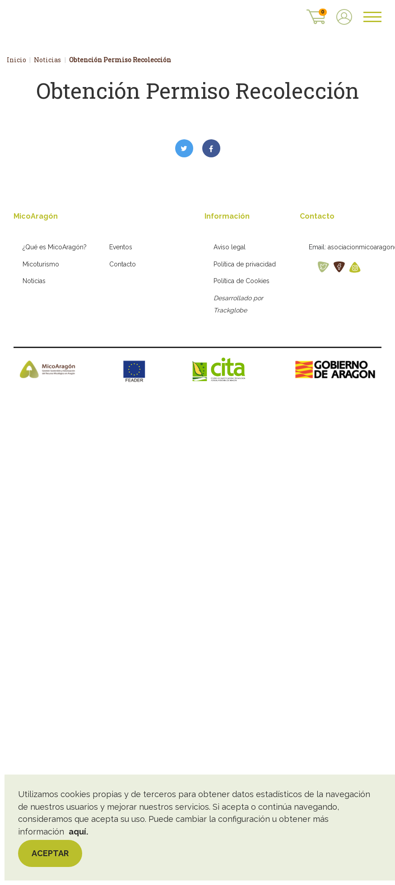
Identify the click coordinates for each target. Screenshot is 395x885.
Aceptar (50, 853)
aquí (77, 831)
